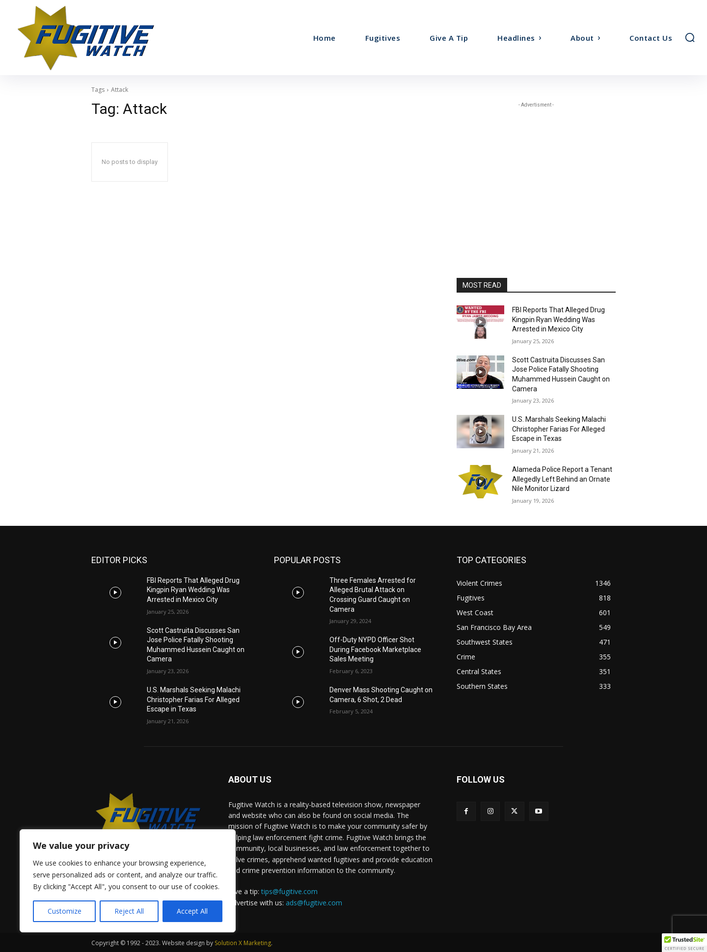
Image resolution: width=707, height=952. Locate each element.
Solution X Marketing (243, 943)
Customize (65, 911)
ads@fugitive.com (314, 902)
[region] (128, 880)
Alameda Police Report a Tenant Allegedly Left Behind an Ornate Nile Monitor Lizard (562, 478)
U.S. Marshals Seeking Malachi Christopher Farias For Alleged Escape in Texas (559, 428)
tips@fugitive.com (289, 891)
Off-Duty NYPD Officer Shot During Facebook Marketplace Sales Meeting (375, 649)
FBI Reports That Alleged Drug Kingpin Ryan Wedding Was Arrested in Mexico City (558, 319)
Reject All (129, 911)
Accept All (192, 911)
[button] (689, 37)
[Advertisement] (536, 171)
